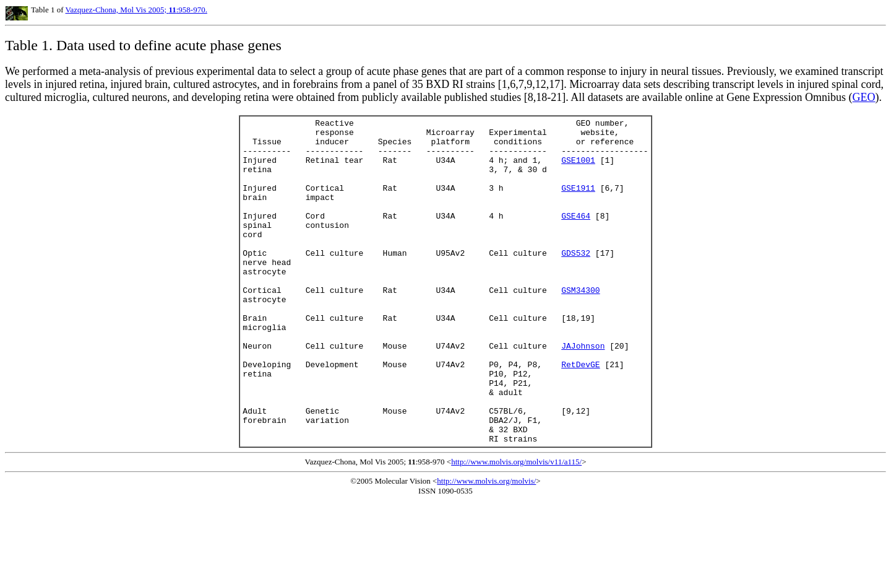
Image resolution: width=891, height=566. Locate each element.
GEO (864, 97)
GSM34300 (580, 325)
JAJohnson (583, 392)
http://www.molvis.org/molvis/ (486, 546)
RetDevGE (580, 414)
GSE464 (575, 236)
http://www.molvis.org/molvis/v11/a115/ (516, 526)
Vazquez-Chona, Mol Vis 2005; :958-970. (136, 9)
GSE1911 (578, 202)
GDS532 (575, 280)
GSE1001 (578, 169)
